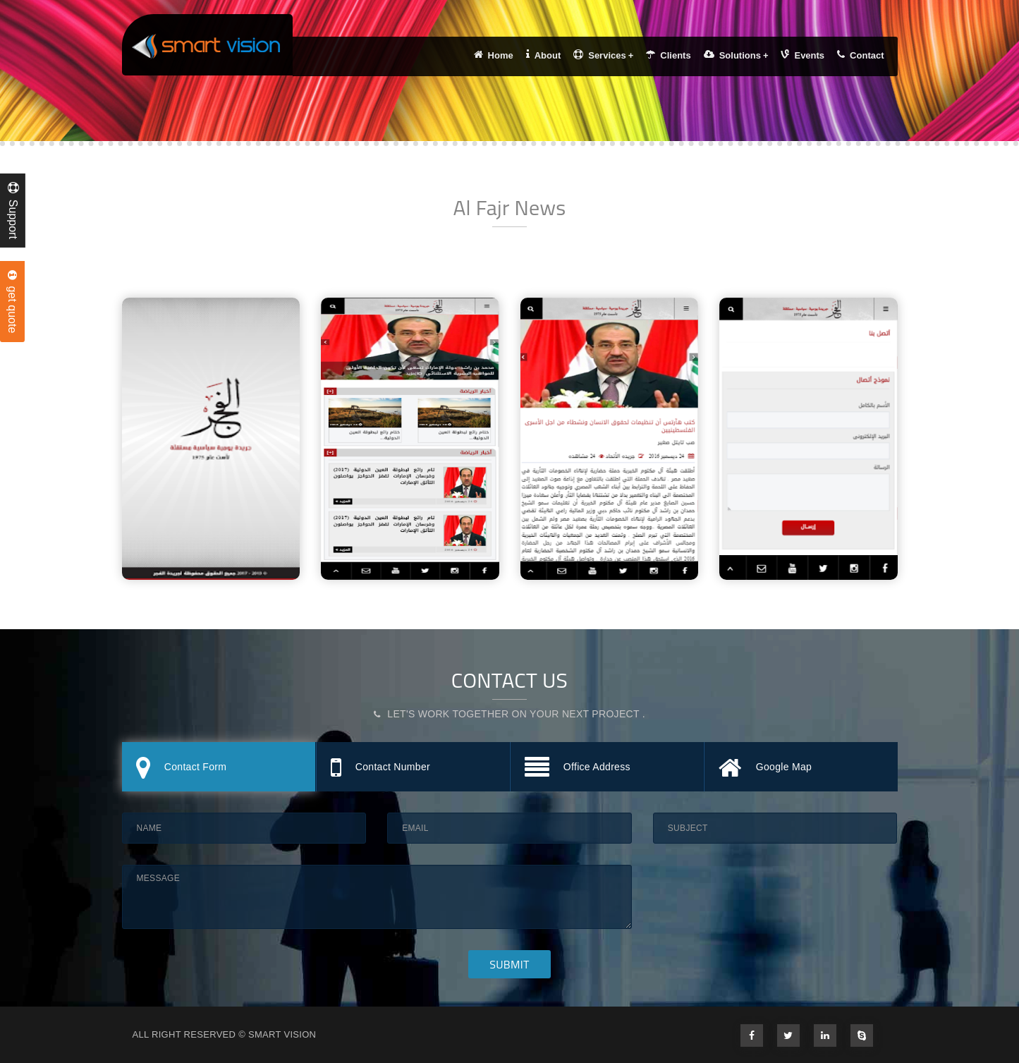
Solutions (736, 55)
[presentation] (760, 892)
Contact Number (380, 768)
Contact (860, 55)
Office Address (577, 768)
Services (603, 55)
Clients (668, 55)
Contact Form (181, 768)
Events (802, 55)
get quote (12, 302)
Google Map (765, 768)
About (543, 55)
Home (493, 55)
